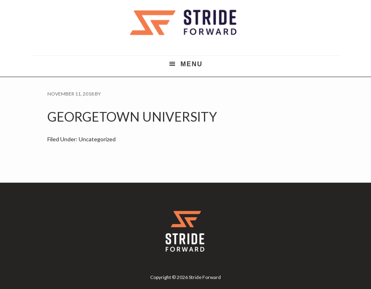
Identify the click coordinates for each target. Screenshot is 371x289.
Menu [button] (191, 64)
